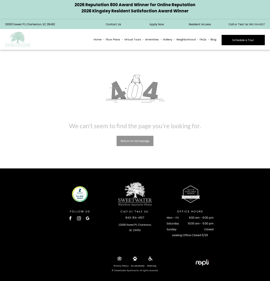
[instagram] (79, 218)
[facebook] (70, 218)
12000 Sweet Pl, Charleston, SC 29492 (30, 24)
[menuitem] (98, 39)
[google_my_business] (88, 218)
